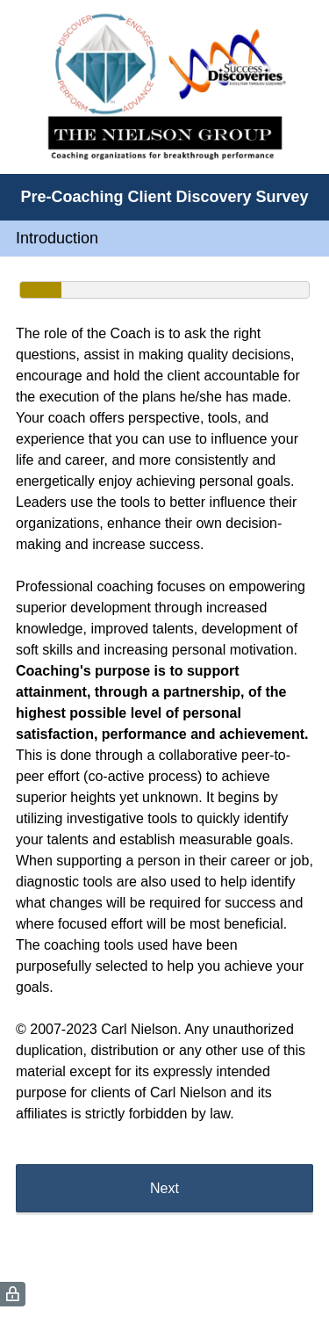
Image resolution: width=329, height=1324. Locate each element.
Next (164, 1188)
